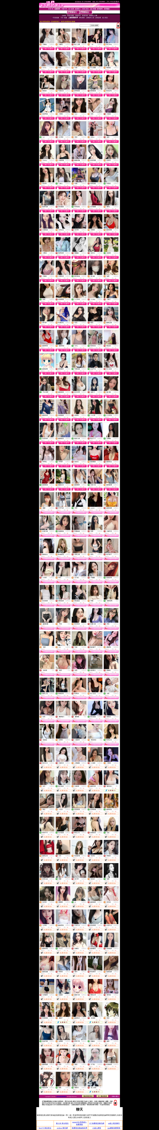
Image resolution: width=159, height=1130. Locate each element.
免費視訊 (52, 44)
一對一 (69, 346)
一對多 (117, 601)
